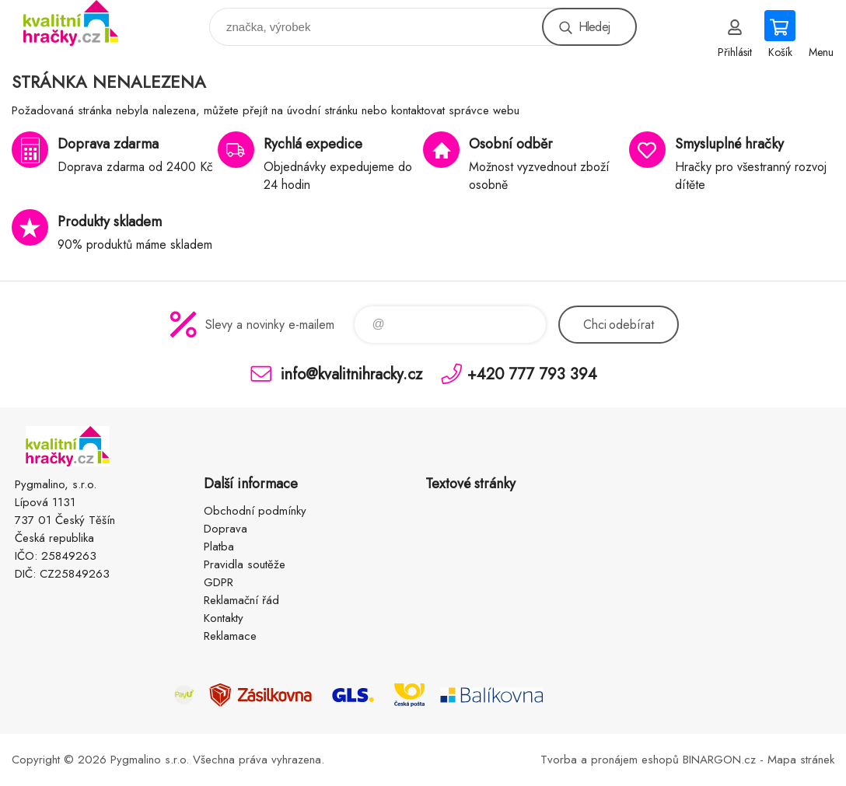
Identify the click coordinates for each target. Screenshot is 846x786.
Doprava (225, 528)
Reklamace (230, 636)
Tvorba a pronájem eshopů (609, 759)
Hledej (594, 27)
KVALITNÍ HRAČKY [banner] (80, 23)
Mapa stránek (800, 759)
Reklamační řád (241, 600)
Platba (219, 546)
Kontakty (223, 618)
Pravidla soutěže (244, 564)
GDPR (218, 582)
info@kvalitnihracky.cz (351, 373)
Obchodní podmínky (255, 510)
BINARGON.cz (719, 759)
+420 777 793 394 (532, 373)
